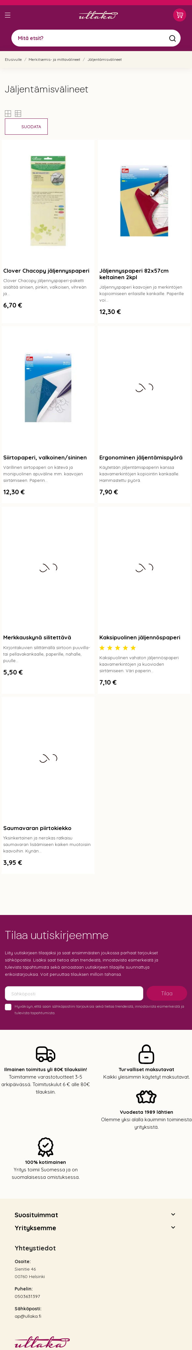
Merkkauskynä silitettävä (37, 637)
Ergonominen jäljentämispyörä (141, 457)
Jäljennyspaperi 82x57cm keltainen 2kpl (134, 273)
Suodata (31, 126)
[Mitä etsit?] (95, 38)
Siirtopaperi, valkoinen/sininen (45, 457)
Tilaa (167, 993)
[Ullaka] (98, 15)
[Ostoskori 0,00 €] (179, 14)
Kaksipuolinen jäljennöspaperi (139, 637)
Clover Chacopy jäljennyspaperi (46, 270)
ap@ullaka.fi (28, 1316)
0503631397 (27, 1296)
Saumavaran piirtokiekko (37, 828)
